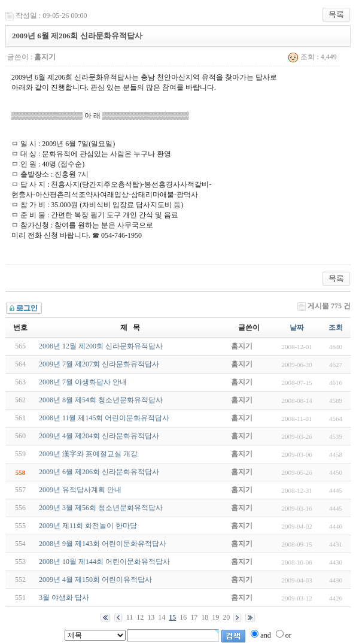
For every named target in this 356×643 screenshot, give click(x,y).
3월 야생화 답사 (64, 597)
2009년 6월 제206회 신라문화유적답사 (99, 472)
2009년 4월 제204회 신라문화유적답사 (99, 436)
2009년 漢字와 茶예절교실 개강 (88, 454)
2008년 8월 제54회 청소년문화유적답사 (101, 400)
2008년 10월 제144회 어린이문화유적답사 (104, 561)
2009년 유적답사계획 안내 (80, 490)
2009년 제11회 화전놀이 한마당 (88, 525)
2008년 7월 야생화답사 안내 (83, 382)
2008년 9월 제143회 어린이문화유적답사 (102, 543)
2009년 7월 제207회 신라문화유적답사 (99, 364)
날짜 (297, 327)
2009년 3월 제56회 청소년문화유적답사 (101, 508)
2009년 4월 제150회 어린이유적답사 (95, 579)
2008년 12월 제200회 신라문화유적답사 (101, 346)
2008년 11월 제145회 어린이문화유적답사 (104, 418)
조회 (335, 327)
